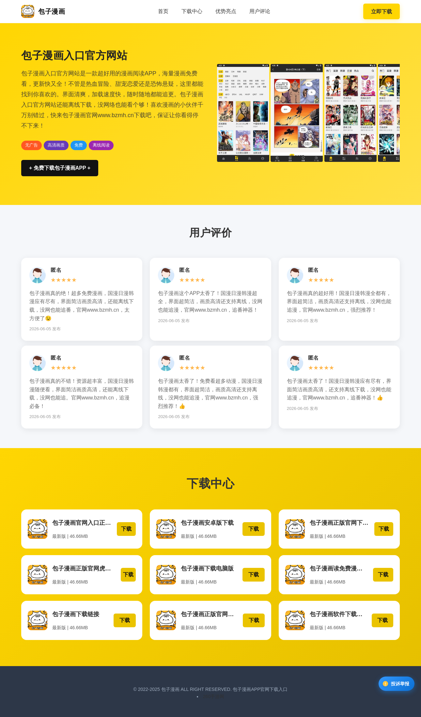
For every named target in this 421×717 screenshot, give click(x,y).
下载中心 (191, 11)
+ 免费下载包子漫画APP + (59, 168)
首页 (163, 11)
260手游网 (213, 693)
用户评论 (259, 11)
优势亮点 (225, 11)
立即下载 (381, 11)
